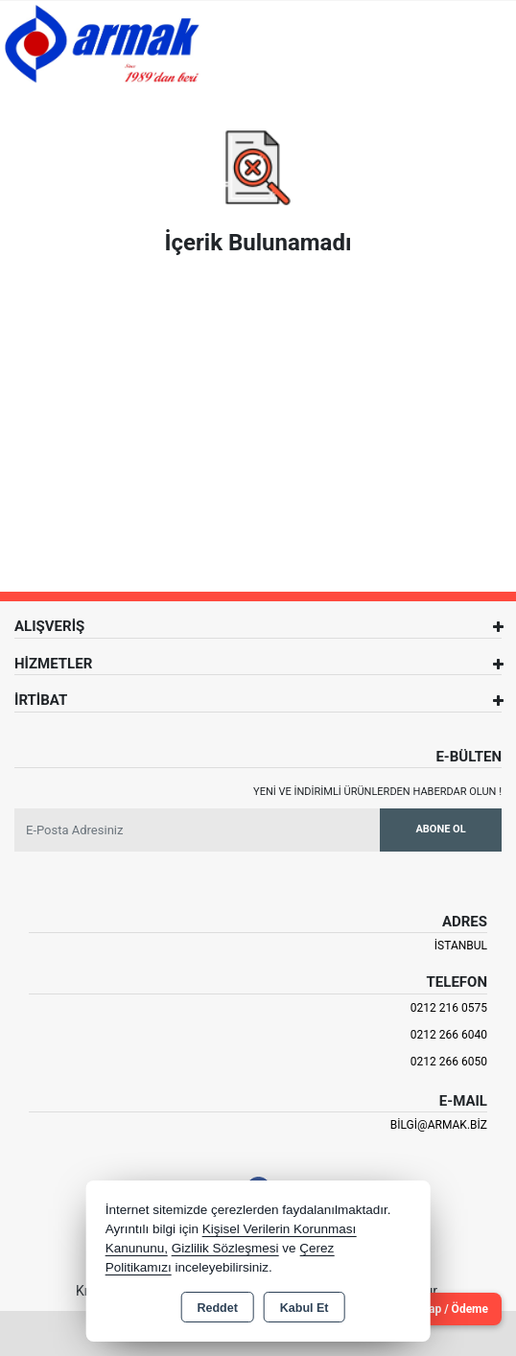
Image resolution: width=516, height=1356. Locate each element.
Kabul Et (304, 1308)
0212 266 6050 (448, 1061)
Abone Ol (440, 829)
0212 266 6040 (448, 1034)
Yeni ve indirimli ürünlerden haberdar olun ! (377, 791)
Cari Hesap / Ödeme (436, 1309)
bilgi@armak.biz (438, 1125)
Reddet (217, 1308)
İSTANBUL (460, 945)
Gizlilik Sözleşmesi (225, 1248)
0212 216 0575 (448, 1008)
